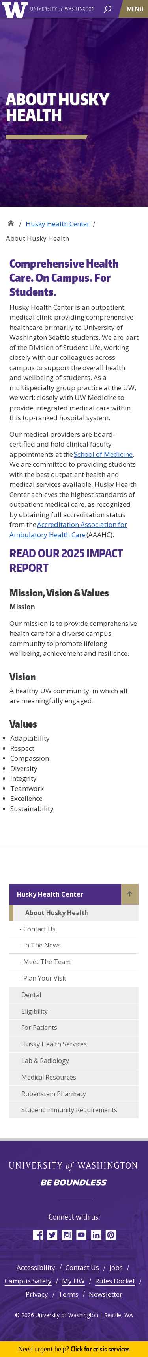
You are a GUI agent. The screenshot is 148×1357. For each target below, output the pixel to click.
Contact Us (39, 929)
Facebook (37, 1234)
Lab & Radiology (45, 1060)
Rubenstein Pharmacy (53, 1093)
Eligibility (34, 1011)
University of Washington (16, 9)
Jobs (116, 1267)
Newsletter (105, 1294)
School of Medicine (103, 454)
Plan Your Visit (44, 978)
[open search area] (107, 8)
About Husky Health (57, 912)
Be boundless (74, 1183)
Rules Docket (115, 1280)
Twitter (52, 1234)
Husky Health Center (58, 223)
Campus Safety (28, 1280)
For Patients (39, 1027)
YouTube (81, 1234)
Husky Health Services (54, 1044)
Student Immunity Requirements (69, 1110)
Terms (68, 1294)
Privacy (37, 1294)
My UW (73, 1280)
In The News (42, 945)
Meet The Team (47, 961)
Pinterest (110, 1234)
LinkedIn (96, 1234)
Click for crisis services (74, 1349)
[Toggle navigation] (136, 9)
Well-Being (11, 221)
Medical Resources (48, 1077)
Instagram (67, 1234)
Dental (31, 994)
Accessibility (36, 1267)
